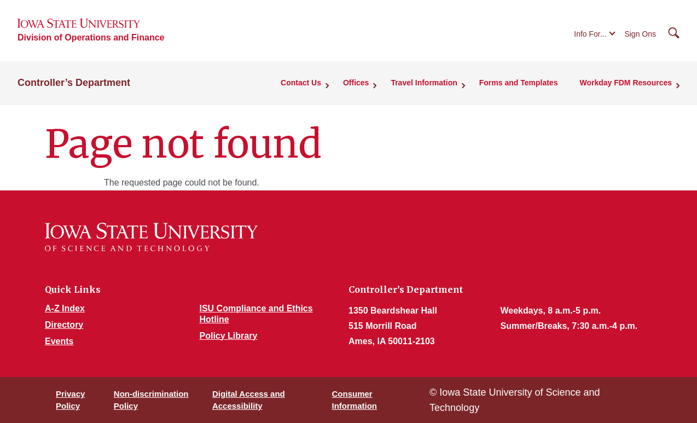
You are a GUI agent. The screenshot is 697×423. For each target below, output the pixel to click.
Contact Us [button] (301, 82)
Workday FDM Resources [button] (625, 82)
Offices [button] (356, 82)
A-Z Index (65, 308)
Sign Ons (640, 34)
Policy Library (229, 335)
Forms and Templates (518, 82)
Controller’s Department (74, 82)
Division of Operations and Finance (91, 37)
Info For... (590, 34)
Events (59, 341)
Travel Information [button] (424, 82)
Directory (64, 324)
